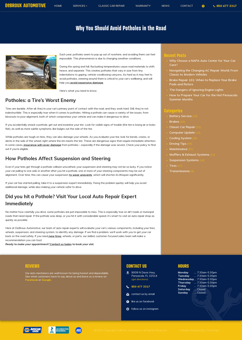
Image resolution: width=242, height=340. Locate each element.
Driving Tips (177, 144)
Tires (173, 166)
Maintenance (178, 149)
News (166, 5)
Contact (186, 5)
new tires (54, 236)
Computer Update (182, 132)
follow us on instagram (144, 308)
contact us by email (143, 294)
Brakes (174, 121)
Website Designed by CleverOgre (199, 330)
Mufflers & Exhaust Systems (189, 154)
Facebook (31, 279)
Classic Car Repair (111, 5)
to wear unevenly (80, 174)
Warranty (143, 5)
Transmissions (179, 171)
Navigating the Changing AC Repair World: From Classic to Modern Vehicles (203, 72)
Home (58, 5)
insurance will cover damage (42, 145)
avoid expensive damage (86, 82)
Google (46, 279)
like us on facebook (142, 301)
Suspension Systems (184, 160)
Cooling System (180, 138)
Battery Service (180, 116)
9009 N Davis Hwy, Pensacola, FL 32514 (144, 276)
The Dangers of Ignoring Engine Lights (196, 90)
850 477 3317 (226, 6)
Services (79, 5)
